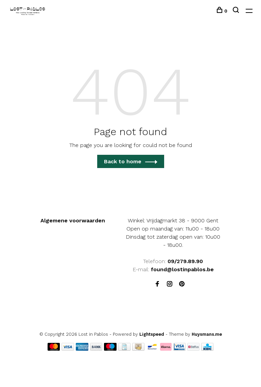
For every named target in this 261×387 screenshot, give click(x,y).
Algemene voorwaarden (72, 220)
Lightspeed (151, 334)
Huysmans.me (207, 334)
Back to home (122, 161)
